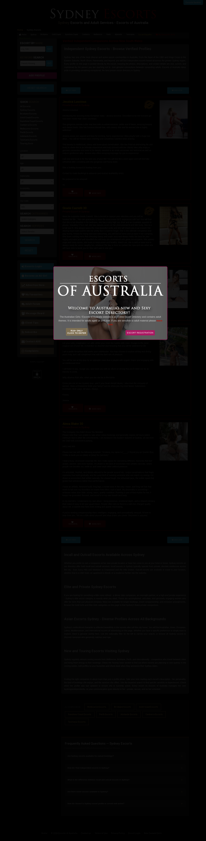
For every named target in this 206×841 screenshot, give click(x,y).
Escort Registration (140, 333)
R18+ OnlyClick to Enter (76, 332)
